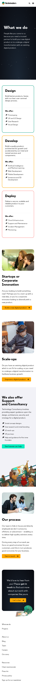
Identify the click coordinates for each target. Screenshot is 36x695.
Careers (5, 650)
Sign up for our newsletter (11, 680)
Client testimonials (9, 667)
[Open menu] (32, 3)
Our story (5, 654)
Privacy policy (7, 676)
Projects (5, 629)
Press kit (5, 671)
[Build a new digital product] (17, 308)
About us (5, 637)
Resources (6, 663)
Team (4, 646)
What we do (6, 624)
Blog (3, 641)
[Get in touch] (11, 556)
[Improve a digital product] (16, 379)
